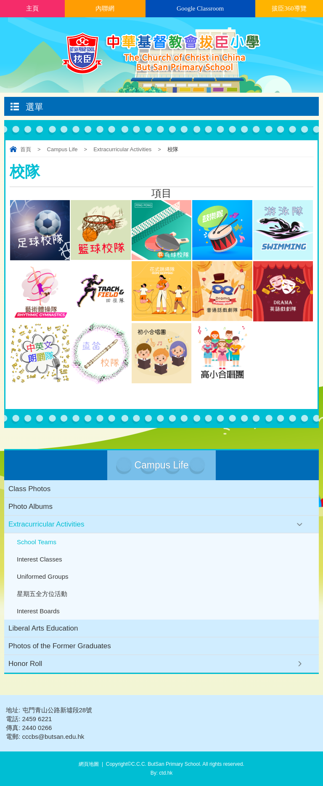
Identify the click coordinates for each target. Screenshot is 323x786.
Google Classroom (200, 8)
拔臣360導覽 (289, 8)
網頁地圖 (89, 764)
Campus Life (62, 149)
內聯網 (104, 8)
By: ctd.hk (162, 773)
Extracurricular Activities (122, 149)
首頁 (25, 149)
